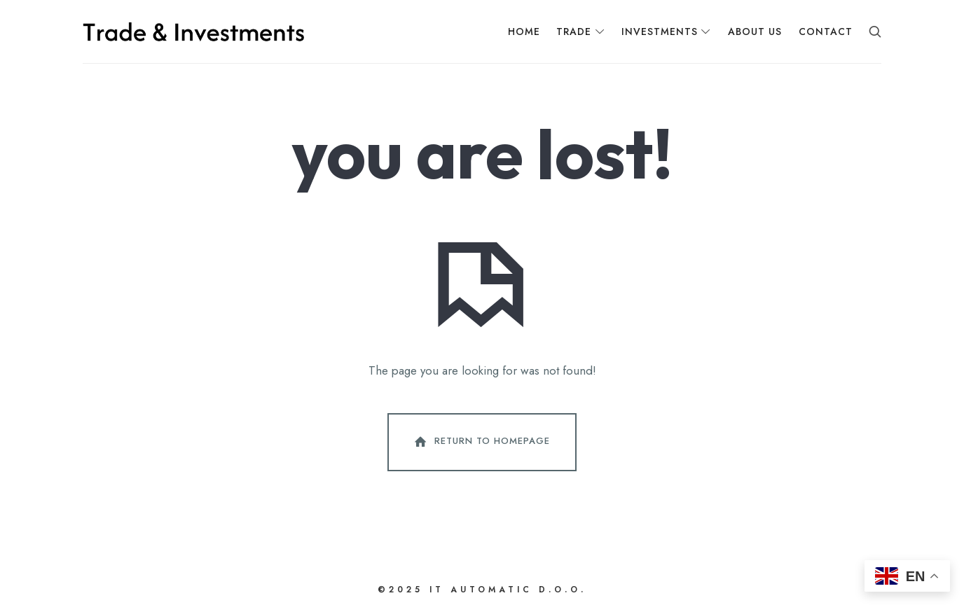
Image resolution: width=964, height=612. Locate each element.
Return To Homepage (480, 442)
